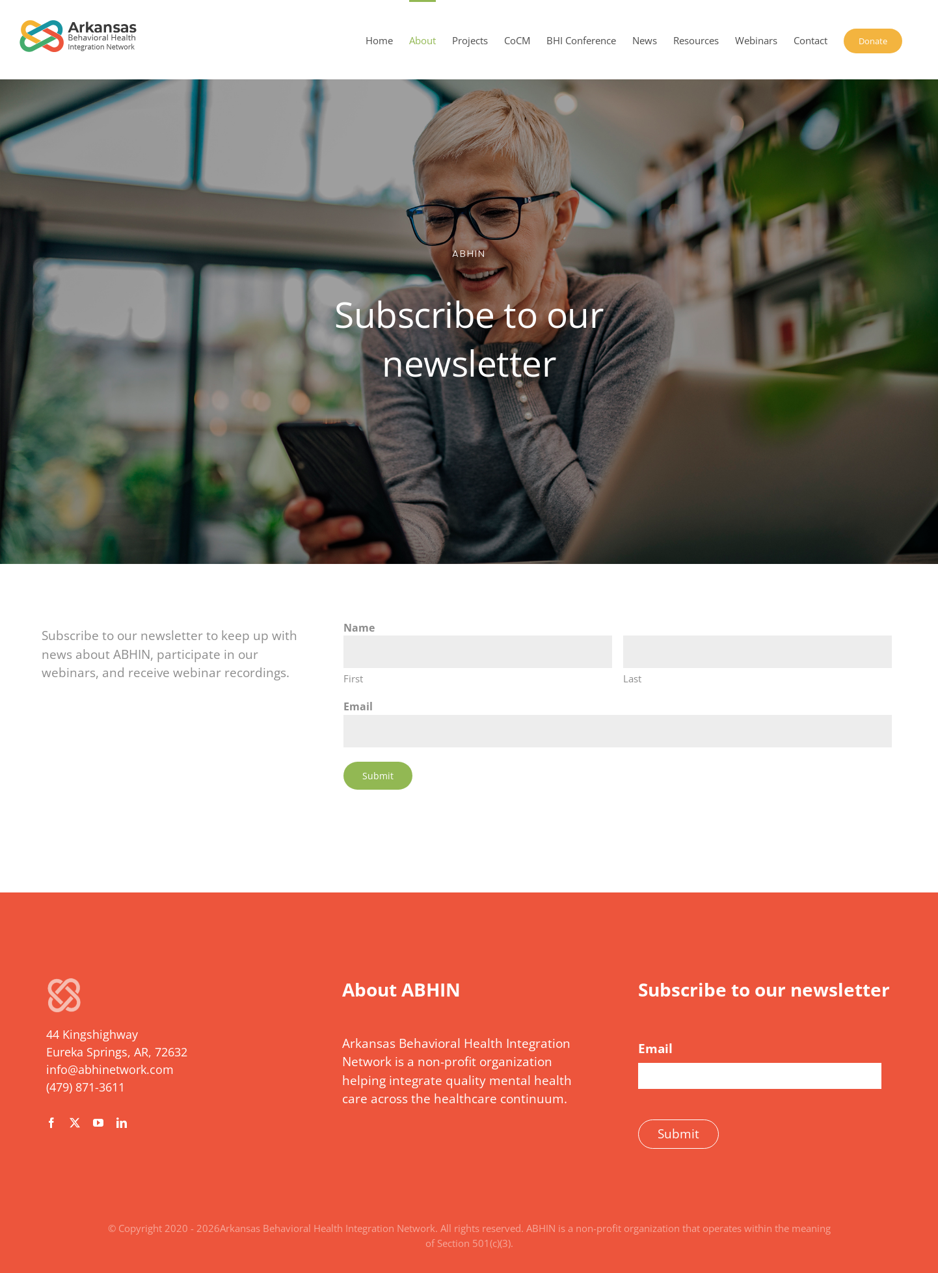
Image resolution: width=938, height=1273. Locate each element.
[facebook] (51, 1123)
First (353, 678)
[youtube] (98, 1123)
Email (358, 706)
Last (632, 678)
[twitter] (75, 1123)
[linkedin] (121, 1123)
